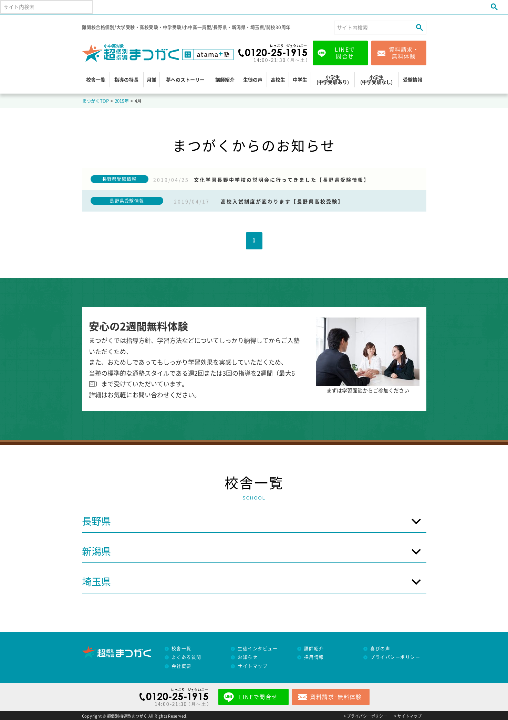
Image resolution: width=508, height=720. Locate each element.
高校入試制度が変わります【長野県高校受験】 (282, 201)
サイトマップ (253, 666)
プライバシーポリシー (395, 657)
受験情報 (412, 79)
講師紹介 (225, 79)
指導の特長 (126, 79)
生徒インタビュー (258, 648)
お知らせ (248, 657)
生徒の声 (252, 79)
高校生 (278, 79)
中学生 (300, 79)
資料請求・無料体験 (404, 53)
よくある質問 (186, 657)
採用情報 (314, 657)
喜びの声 (380, 648)
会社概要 (181, 666)
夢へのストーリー (185, 79)
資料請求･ (336, 697)
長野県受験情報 (119, 179)
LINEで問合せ (345, 53)
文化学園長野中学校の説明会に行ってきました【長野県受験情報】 (282, 180)
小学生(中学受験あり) (333, 80)
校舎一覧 (95, 79)
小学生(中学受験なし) (376, 80)
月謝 (151, 79)
